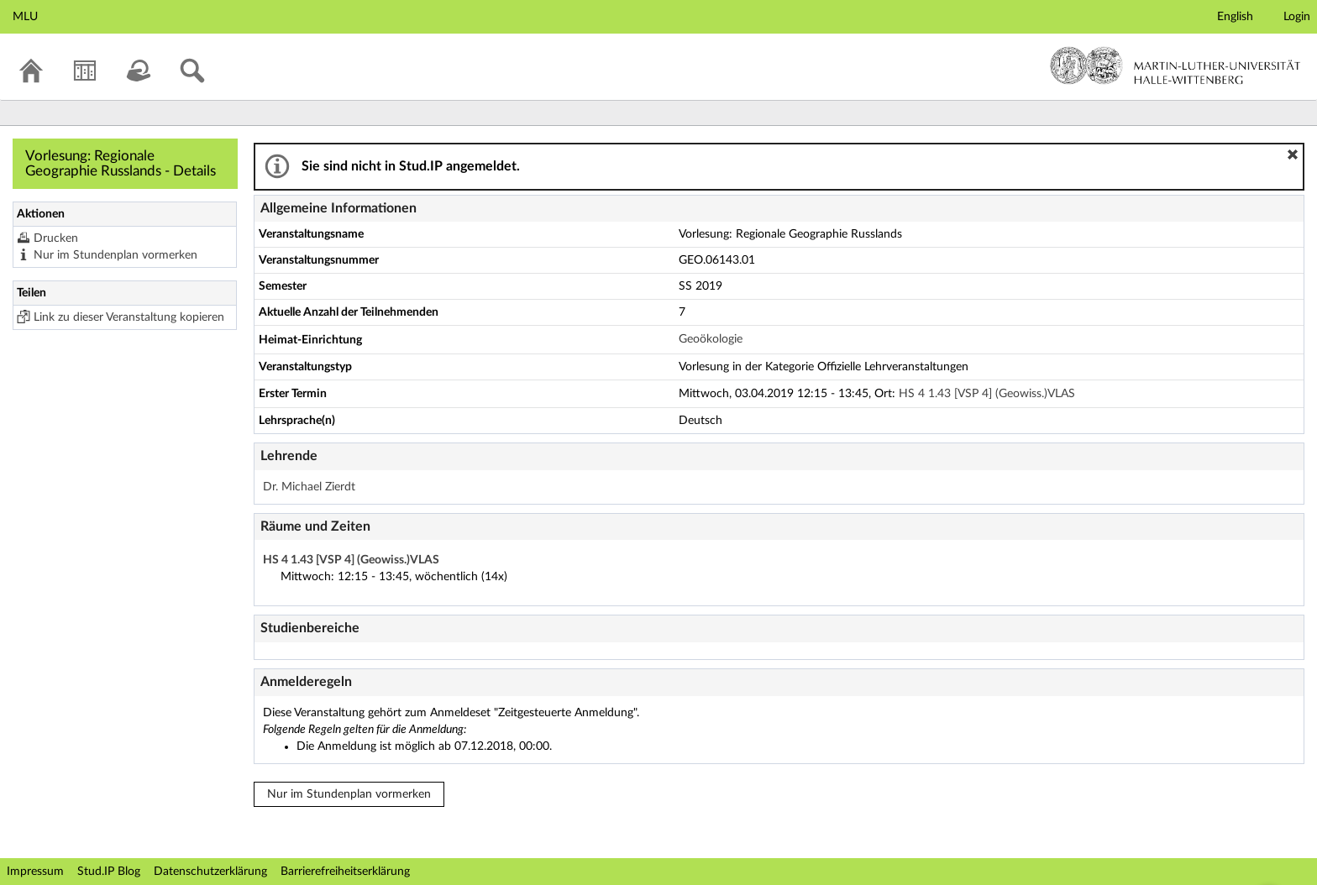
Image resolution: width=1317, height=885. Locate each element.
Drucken (56, 238)
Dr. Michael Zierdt (309, 487)
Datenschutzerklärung (210, 871)
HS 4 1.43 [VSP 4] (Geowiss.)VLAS (987, 394)
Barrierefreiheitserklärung (345, 871)
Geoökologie (710, 339)
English (1235, 17)
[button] (1292, 154)
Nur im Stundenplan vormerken (115, 255)
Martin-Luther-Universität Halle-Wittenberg (1175, 65)
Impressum (35, 871)
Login (1296, 17)
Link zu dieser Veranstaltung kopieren (129, 317)
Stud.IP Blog (108, 871)
